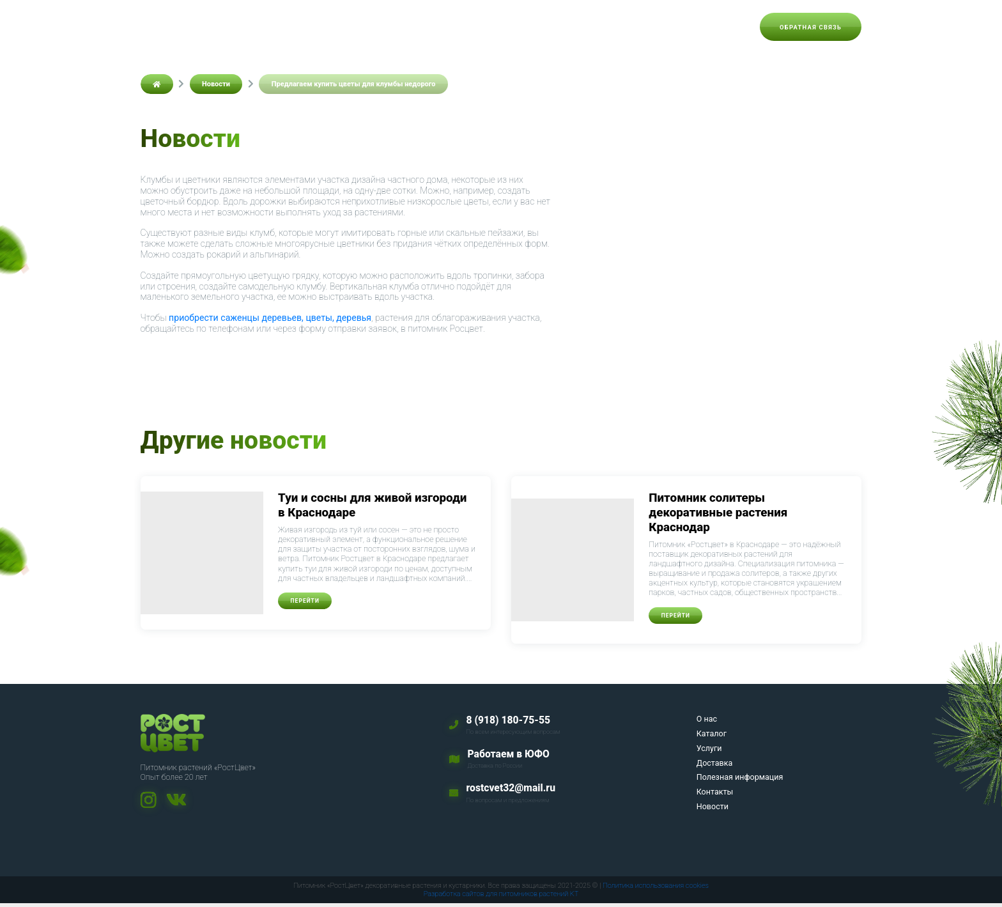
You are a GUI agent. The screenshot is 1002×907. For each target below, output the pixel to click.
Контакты (664, 27)
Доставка (486, 27)
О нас (332, 27)
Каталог (380, 27)
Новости (722, 27)
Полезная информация (575, 27)
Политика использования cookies (656, 889)
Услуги (431, 27)
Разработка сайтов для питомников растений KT (501, 898)
